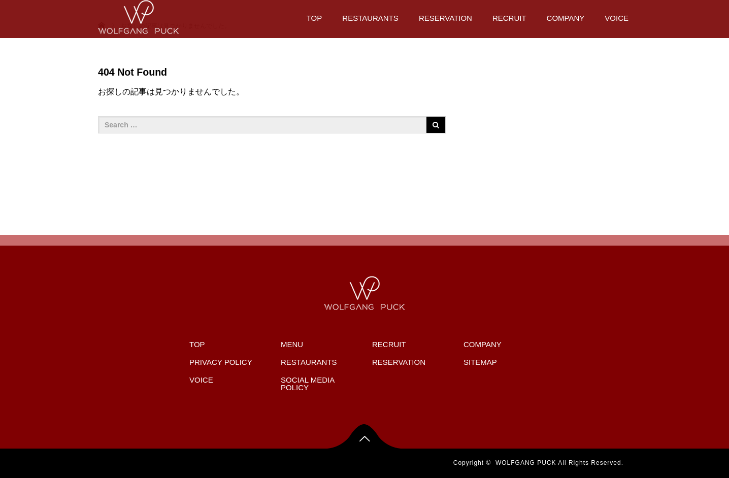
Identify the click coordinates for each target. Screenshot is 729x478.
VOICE (616, 18)
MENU (292, 344)
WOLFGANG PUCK (525, 462)
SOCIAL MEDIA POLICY (307, 383)
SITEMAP (480, 362)
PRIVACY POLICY (220, 362)
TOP (314, 18)
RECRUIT (509, 18)
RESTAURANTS (370, 18)
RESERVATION (445, 18)
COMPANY (566, 18)
